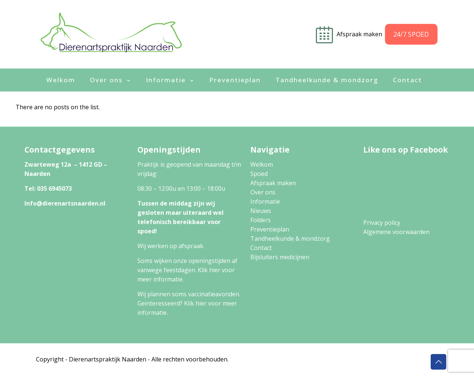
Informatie (265, 201)
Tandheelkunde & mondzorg (290, 238)
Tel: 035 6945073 (48, 188)
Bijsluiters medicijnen (279, 257)
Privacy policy (381, 222)
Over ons (263, 192)
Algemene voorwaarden (396, 232)
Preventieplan (269, 229)
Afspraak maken (273, 183)
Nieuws (260, 211)
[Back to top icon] (438, 362)
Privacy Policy (328, 359)
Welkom (261, 164)
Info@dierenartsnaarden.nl (65, 203)
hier (214, 270)
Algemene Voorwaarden (387, 359)
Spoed (259, 174)
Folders (260, 220)
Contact (261, 248)
